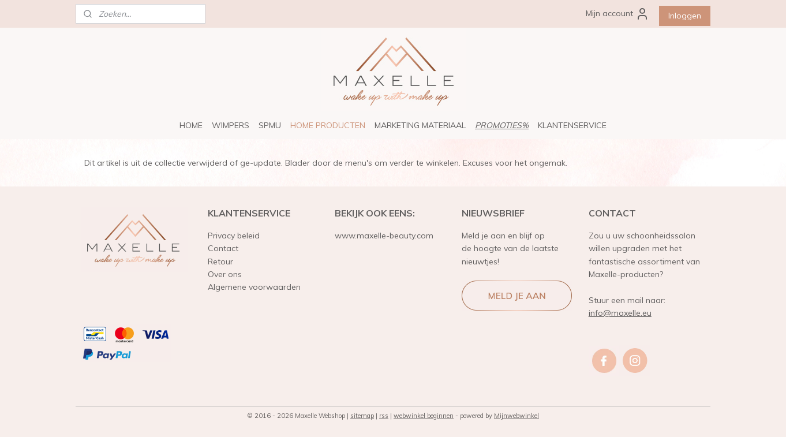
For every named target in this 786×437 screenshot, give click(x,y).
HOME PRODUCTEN (327, 125)
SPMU (270, 125)
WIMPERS (230, 125)
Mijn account (617, 14)
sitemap (362, 416)
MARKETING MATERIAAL (420, 125)
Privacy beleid (234, 235)
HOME (191, 125)
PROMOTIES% (502, 125)
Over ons (225, 274)
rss (383, 416)
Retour (220, 261)
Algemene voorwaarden (254, 287)
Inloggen (684, 15)
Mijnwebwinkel (516, 416)
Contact (223, 248)
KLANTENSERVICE (572, 125)
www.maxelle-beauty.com (384, 235)
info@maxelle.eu (620, 313)
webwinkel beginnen (424, 416)
